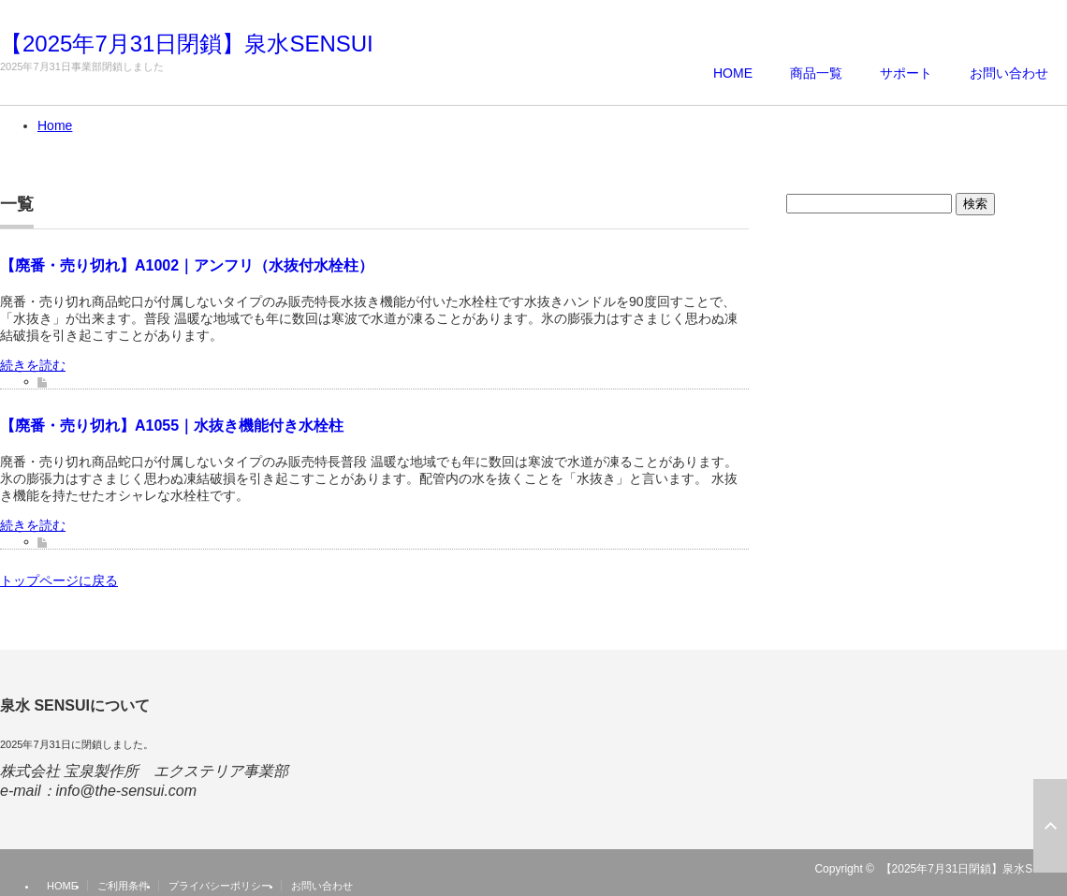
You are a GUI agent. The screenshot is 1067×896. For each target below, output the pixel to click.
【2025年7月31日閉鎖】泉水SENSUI (186, 44)
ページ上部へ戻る (1050, 826)
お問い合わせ (1009, 73)
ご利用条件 (123, 885)
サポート (906, 73)
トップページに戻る (59, 580)
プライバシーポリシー (219, 885)
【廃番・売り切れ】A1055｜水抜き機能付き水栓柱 (171, 425)
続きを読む (33, 365)
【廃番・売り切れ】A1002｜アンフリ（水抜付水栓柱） (186, 265)
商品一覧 (816, 73)
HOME (733, 73)
